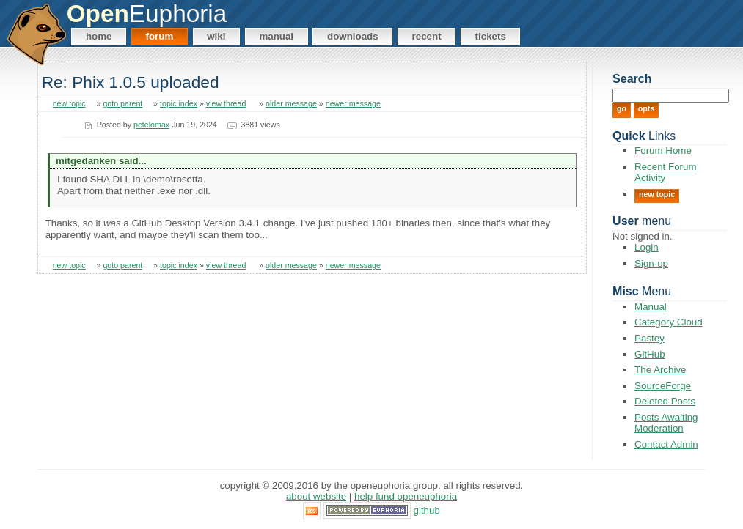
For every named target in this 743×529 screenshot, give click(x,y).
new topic (69, 103)
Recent (427, 36)
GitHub (649, 354)
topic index (178, 103)
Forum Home (663, 150)
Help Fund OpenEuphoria (405, 496)
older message (291, 103)
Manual (276, 36)
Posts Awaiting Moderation (666, 423)
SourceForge (662, 385)
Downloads (352, 36)
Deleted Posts (664, 401)
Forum (159, 36)
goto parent (122, 103)
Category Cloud (668, 322)
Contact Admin (666, 444)
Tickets (490, 36)
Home (99, 36)
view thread (226, 103)
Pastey (649, 338)
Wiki (216, 36)
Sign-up (651, 263)
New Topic (657, 194)
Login (646, 247)
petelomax (151, 124)
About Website (316, 496)
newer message (353, 103)
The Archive (660, 369)
